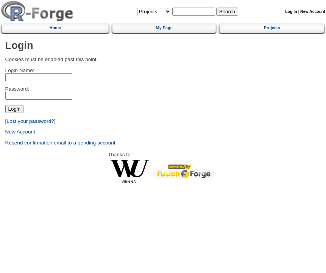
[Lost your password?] (30, 121)
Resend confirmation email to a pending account (60, 143)
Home (55, 27)
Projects (272, 27)
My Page (164, 27)
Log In (291, 11)
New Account (312, 11)
